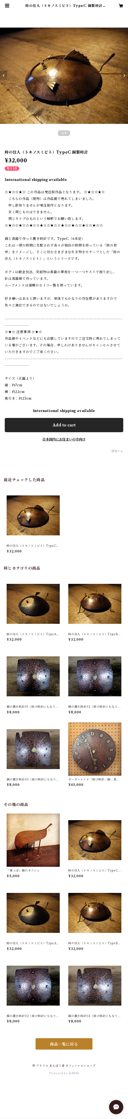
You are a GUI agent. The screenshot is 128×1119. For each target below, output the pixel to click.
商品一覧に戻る (64, 1044)
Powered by (64, 1073)
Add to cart (64, 425)
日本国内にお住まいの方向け (64, 439)
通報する (117, 451)
